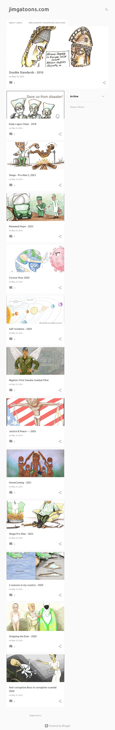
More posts (35, 716)
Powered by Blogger (57, 725)
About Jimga (15, 23)
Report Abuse (77, 107)
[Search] (106, 9)
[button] (104, 83)
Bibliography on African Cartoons (47, 23)
